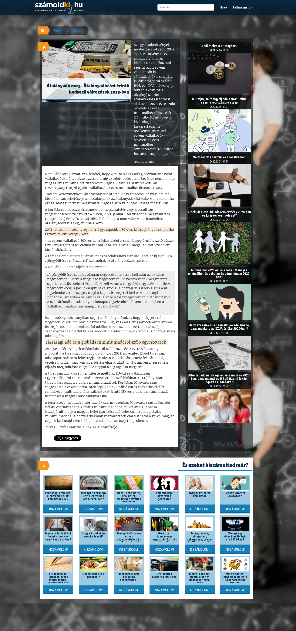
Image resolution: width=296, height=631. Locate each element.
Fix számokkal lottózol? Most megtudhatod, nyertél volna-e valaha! (58, 580)
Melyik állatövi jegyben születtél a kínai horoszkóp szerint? (235, 578)
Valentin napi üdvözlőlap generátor (164, 496)
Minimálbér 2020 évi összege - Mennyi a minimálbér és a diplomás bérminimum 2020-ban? (219, 273)
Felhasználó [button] (243, 7)
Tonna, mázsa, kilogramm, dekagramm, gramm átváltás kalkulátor (199, 538)
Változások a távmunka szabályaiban (219, 157)
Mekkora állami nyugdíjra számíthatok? (129, 577)
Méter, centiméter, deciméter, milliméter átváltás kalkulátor (129, 497)
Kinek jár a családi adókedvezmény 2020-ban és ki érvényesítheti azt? (219, 213)
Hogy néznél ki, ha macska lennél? (93, 535)
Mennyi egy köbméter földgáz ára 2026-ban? (235, 536)
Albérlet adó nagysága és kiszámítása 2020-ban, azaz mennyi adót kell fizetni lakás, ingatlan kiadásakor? (219, 378)
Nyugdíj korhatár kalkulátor (199, 494)
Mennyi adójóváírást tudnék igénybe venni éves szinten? (58, 536)
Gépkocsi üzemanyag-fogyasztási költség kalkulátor (164, 538)
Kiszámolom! (58, 509)
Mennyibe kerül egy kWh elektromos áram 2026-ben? (93, 496)
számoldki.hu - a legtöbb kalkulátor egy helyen (59, 8)
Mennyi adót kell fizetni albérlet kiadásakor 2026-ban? (200, 578)
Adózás (77, 31)
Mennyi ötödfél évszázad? (235, 494)
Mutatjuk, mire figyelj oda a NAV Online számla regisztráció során (219, 100)
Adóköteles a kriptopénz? (219, 46)
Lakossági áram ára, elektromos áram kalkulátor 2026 (58, 496)
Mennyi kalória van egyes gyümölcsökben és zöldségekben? (129, 538)
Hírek (223, 7)
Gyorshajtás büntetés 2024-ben (164, 575)
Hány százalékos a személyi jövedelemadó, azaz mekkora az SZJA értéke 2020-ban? (219, 327)
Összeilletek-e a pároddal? (93, 575)
